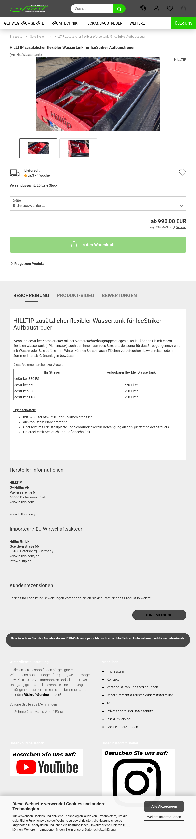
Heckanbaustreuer (103, 23)
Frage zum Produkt (29, 264)
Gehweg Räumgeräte (24, 23)
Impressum (115, 671)
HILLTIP (180, 60)
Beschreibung (31, 295)
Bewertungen (119, 295)
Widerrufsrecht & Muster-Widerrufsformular (140, 695)
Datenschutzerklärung (100, 829)
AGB (110, 703)
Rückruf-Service (36, 695)
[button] (143, 8)
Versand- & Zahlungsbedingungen (132, 687)
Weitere (137, 23)
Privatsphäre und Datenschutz (130, 711)
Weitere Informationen (164, 817)
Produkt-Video (75, 295)
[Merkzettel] (170, 8)
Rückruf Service (118, 719)
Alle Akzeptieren (164, 806)
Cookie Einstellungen (122, 727)
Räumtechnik (64, 23)
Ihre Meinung (159, 615)
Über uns (183, 23)
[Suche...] (119, 8)
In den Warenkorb (92, 244)
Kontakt (113, 679)
